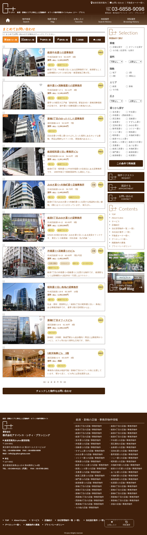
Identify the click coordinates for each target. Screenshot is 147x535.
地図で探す (52, 20)
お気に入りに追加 (40, 51)
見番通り (115, 145)
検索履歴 (104, 20)
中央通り (131, 112)
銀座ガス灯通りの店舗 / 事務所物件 (126, 468)
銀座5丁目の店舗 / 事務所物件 (88, 433)
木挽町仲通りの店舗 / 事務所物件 (125, 465)
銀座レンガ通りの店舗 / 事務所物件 (91, 468)
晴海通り (131, 132)
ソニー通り (116, 132)
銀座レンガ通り (118, 142)
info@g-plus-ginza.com (19, 453)
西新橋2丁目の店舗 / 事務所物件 (125, 497)
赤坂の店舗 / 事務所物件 (121, 504)
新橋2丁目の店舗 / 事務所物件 (124, 486)
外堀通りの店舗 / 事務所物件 (88, 444)
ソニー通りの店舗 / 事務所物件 (124, 458)
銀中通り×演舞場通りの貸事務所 (64, 85)
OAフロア (52, 131)
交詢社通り (116, 125)
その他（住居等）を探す (122, 50)
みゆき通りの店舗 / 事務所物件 (89, 454)
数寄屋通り (116, 128)
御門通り (115, 152)
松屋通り (131, 155)
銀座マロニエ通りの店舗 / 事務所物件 (92, 465)
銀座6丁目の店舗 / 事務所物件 (124, 433)
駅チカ (51, 65)
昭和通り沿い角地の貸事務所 (62, 287)
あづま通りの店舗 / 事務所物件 (124, 472)
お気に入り (79, 20)
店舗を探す (116, 47)
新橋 (129, 86)
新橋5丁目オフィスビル (59, 320)
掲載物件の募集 (118, 243)
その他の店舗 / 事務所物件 (87, 507)
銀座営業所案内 (100, 3)
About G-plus (117, 218)
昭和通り (115, 135)
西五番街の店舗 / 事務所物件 (123, 444)
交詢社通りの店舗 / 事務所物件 (124, 451)
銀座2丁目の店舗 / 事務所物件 (124, 426)
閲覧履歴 (131, 20)
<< (44, 382)
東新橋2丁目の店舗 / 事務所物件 (89, 504)
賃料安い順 (46, 40)
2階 (113, 76)
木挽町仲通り (133, 135)
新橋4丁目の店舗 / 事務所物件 (124, 490)
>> (65, 382)
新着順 (80, 40)
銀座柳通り (116, 155)
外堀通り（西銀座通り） (122, 115)
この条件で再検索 (126, 163)
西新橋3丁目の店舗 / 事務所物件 (89, 500)
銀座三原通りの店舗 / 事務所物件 (90, 475)
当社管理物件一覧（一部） (123, 228)
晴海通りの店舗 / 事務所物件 (88, 461)
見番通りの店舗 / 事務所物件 (88, 472)
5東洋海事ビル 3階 (58, 353)
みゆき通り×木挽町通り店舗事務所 (65, 184)
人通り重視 (53, 263)
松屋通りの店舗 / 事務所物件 (123, 483)
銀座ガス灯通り (134, 142)
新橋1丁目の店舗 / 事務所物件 (88, 486)
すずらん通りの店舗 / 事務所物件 (90, 451)
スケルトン (65, 263)
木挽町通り (132, 149)
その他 (114, 89)
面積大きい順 (29, 40)
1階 (129, 72)
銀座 (113, 86)
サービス (116, 221)
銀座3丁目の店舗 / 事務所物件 (88, 429)
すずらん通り (133, 122)
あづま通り (132, 145)
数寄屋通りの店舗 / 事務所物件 (124, 454)
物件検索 (26, 20)
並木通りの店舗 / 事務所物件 (88, 440)
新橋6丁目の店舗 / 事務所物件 (124, 493)
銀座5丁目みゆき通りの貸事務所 (64, 218)
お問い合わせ (118, 3)
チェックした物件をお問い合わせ (54, 391)
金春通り (115, 122)
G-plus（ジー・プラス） (8, 425)
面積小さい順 (12, 40)
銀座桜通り (132, 152)
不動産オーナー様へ (135, 3)
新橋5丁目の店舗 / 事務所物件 (88, 493)
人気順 (98, 40)
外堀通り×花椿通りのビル (61, 251)
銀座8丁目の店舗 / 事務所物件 (124, 437)
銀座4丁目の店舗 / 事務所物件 (124, 429)
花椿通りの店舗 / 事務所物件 (88, 447)
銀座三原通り (117, 149)
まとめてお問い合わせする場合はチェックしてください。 (31, 34)
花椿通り (131, 118)
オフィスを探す (134, 47)
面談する (126, 187)
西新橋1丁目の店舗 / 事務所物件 (89, 497)
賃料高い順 (63, 40)
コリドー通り (133, 128)
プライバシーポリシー (121, 246)
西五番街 (115, 118)
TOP (8, 20)
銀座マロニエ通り (119, 139)
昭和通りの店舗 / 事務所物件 (123, 461)
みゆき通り (132, 125)
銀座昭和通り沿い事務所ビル (62, 151)
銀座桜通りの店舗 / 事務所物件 (124, 479)
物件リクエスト (126, 176)
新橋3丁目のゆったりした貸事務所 (65, 118)
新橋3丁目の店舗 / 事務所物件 (88, 490)
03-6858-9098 (14, 450)
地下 (113, 72)
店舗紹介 (116, 225)
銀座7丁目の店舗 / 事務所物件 (88, 437)
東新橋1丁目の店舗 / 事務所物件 (125, 500)
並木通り (115, 112)
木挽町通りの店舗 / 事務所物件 (124, 475)
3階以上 (131, 76)
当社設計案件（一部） (121, 232)
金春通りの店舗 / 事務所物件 (123, 447)
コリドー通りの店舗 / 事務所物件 (90, 458)
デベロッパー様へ (119, 239)
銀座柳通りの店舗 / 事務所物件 (89, 483)
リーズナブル (87, 263)
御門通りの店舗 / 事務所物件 (88, 479)
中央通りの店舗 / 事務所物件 (123, 440)
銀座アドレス (62, 65)
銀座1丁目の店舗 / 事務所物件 (88, 426)
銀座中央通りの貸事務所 (60, 52)
